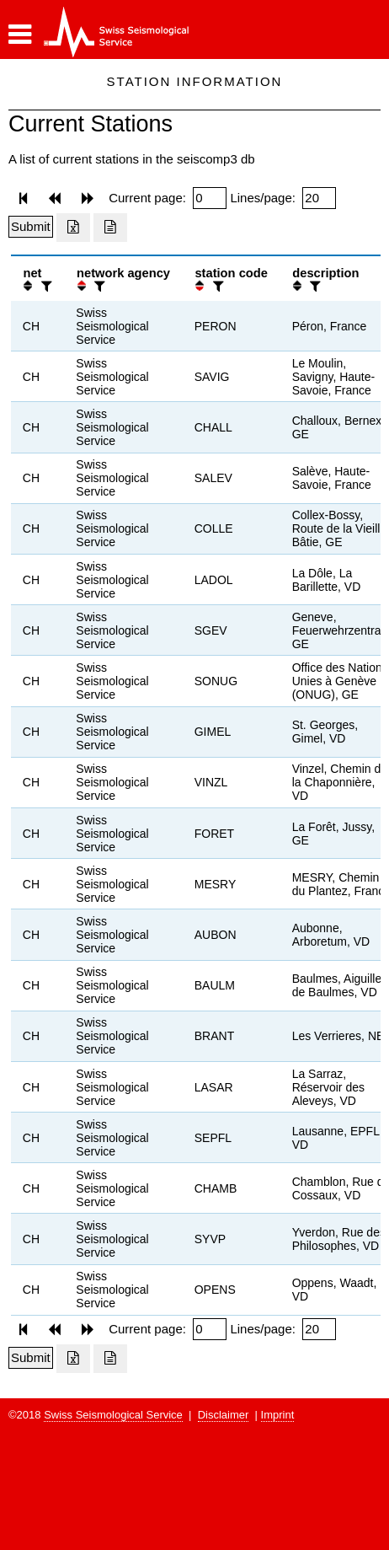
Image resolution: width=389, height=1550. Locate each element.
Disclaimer (223, 1414)
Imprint (278, 1414)
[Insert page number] (209, 198)
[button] (19, 34)
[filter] (44, 286)
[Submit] (30, 227)
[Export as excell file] (73, 227)
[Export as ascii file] (110, 227)
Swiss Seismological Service (113, 1414)
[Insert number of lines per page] (319, 198)
